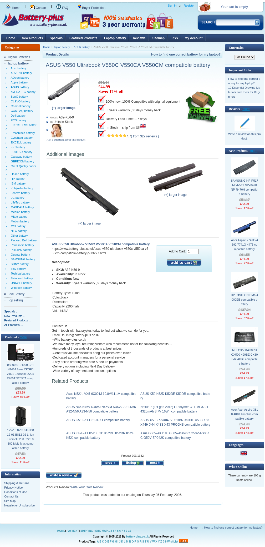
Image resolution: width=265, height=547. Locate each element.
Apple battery (18, 82)
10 (129, 530)
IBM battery (17, 183)
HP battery (16, 178)
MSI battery (17, 226)
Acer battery (17, 68)
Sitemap (158, 38)
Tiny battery (17, 268)
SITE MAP (101, 530)
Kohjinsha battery (21, 188)
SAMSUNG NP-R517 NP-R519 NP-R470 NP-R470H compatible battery (244, 187)
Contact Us (11, 496)
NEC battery (18, 230)
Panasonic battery (21, 245)
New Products (32, 38)
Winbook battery (20, 287)
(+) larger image (89, 221)
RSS (174, 38)
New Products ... (15, 315)
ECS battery (17, 120)
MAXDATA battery (21, 207)
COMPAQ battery (21, 110)
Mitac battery (18, 216)
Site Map (10, 501)
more (23, 337)
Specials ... (11, 311)
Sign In (171, 5)
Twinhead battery (21, 278)
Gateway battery (20, 156)
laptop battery (62, 46)
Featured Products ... (17, 320)
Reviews (139, 38)
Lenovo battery (19, 193)
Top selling (15, 300)
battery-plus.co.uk (137, 536)
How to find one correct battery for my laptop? (186, 54)
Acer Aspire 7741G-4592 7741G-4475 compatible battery (244, 244)
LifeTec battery (19, 202)
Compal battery (19, 106)
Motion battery (19, 221)
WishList (172, 541)
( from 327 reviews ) (145, 136)
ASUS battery (82, 46)
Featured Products (83, 38)
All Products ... (13, 324)
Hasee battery (19, 174)
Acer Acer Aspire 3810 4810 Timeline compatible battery (244, 414)
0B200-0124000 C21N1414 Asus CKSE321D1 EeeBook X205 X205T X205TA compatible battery (20, 373)
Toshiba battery (19, 273)
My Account (194, 38)
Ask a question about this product (66, 139)
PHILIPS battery (20, 249)
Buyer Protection (91, 8)
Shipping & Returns (16, 483)
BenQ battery (18, 96)
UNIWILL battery (20, 283)
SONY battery (19, 264)
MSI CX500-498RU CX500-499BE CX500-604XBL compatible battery (244, 357)
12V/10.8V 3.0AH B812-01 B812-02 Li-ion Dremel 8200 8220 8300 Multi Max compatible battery (20, 439)
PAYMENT (73, 530)
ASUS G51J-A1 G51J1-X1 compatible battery (98, 420)
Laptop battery (115, 38)
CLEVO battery (19, 101)
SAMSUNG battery (22, 259)
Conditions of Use (15, 492)
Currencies (236, 47)
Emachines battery (22, 133)
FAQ (62, 8)
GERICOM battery (21, 161)
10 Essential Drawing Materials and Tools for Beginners (244, 92)
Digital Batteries (19, 57)
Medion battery (19, 211)
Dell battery (17, 115)
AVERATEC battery (22, 91)
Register (189, 5)
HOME (61, 530)
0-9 (164, 541)
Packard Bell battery (23, 240)
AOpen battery (19, 77)
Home (13, 8)
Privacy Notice (13, 487)
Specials (56, 38)
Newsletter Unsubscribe (19, 505)
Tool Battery (16, 294)
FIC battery (17, 147)
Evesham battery (21, 137)
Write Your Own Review (86, 487)
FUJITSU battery (20, 151)
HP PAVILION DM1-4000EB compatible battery (244, 300)
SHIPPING (86, 530)
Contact (38, 8)
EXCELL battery (20, 142)
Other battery (18, 235)
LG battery (16, 197)
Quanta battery (19, 254)
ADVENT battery (20, 72)
